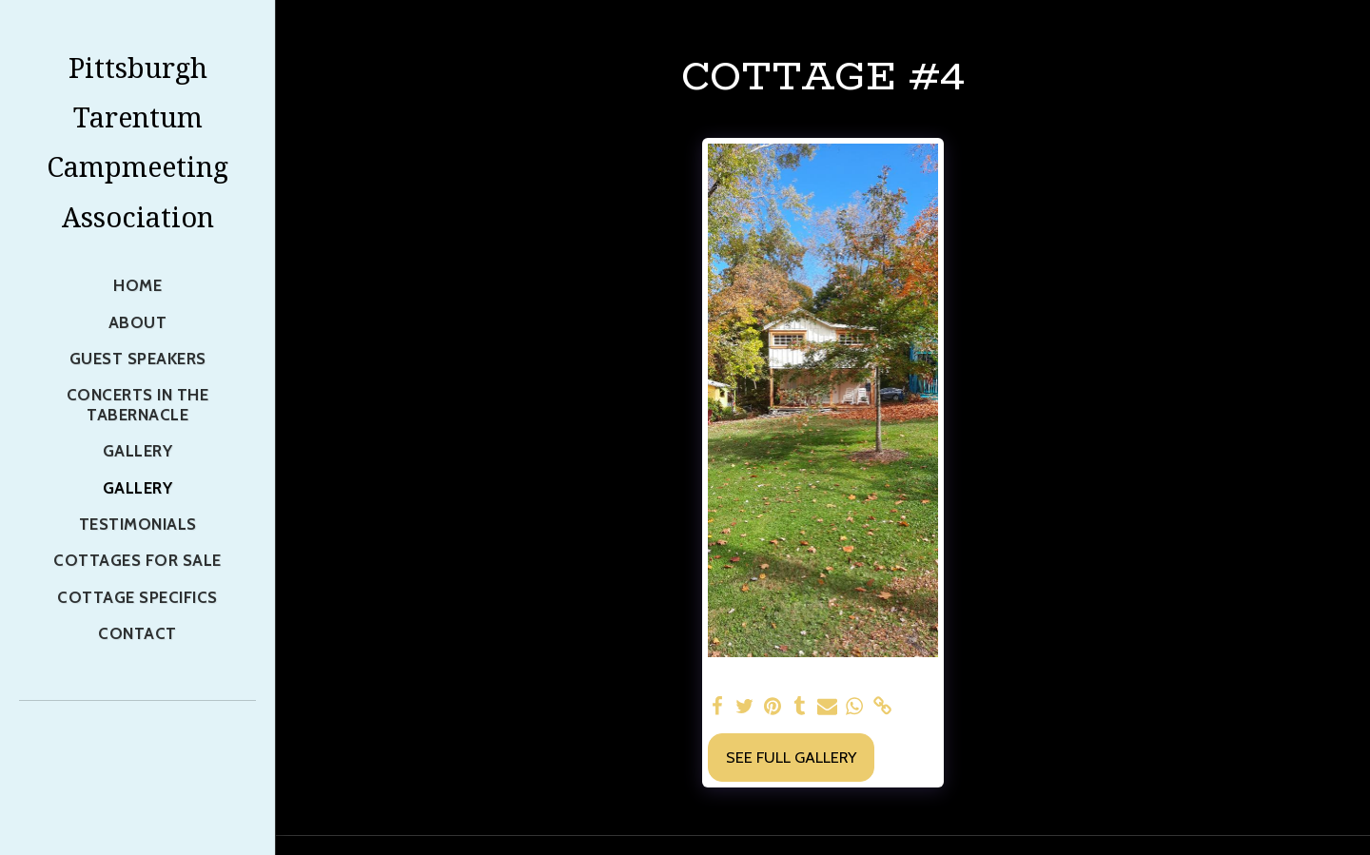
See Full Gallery (791, 757)
